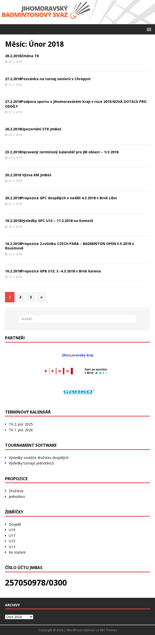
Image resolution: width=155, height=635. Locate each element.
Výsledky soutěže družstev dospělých (39, 457)
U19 (12, 529)
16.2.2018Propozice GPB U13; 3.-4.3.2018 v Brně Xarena (53, 271)
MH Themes (108, 630)
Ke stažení (17, 552)
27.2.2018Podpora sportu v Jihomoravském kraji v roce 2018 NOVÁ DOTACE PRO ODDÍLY (75, 103)
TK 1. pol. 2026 (21, 429)
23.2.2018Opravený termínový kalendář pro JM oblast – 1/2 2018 (61, 152)
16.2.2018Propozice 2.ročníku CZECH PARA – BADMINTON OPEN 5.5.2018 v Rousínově (69, 245)
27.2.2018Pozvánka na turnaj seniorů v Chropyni (47, 78)
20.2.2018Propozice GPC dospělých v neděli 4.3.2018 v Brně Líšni (61, 198)
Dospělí (15, 524)
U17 (12, 535)
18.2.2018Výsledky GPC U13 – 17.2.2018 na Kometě (49, 220)
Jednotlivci (17, 496)
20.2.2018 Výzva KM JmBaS (28, 175)
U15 (12, 541)
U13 (12, 546)
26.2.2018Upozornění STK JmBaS (33, 129)
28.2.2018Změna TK (22, 55)
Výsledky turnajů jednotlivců (31, 463)
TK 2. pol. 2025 (21, 424)
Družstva (16, 490)
